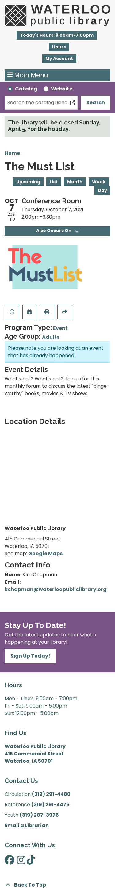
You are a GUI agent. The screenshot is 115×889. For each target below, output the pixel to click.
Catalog (26, 88)
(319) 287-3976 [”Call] (39, 814)
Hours (59, 47)
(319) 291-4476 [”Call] (50, 804)
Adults (50, 337)
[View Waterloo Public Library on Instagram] (21, 861)
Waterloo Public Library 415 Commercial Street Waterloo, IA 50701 (35, 754)
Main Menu (27, 75)
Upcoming (28, 182)
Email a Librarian (27, 825)
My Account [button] (59, 58)
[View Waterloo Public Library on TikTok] (31, 861)
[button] (57, 35)
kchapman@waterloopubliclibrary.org (56, 589)
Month (74, 182)
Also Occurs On (57, 230)
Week (98, 182)
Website (61, 88)
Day (102, 190)
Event (60, 328)
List (54, 182)
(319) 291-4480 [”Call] (51, 794)
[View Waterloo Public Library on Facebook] (9, 861)
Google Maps (45, 553)
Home (12, 153)
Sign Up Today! (30, 655)
